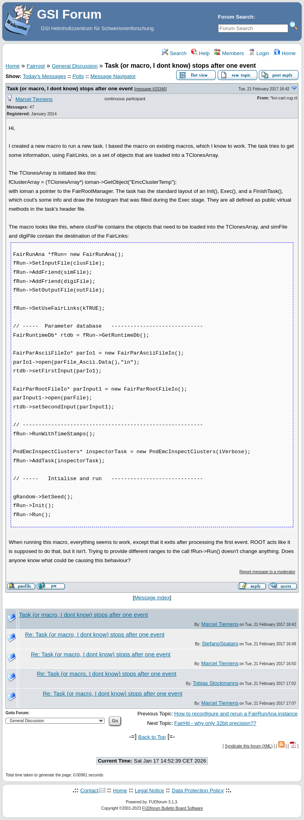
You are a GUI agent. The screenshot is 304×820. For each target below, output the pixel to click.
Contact (89, 790)
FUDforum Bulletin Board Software (172, 808)
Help (200, 53)
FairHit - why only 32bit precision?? (215, 723)
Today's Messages (44, 76)
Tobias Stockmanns (216, 683)
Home (285, 53)
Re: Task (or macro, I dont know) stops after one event (94, 634)
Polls (78, 76)
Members (229, 53)
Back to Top (151, 737)
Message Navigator (113, 76)
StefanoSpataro (220, 643)
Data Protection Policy (198, 790)
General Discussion (75, 66)
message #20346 (150, 89)
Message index (152, 598)
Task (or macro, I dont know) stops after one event (70, 89)
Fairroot (36, 66)
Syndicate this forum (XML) (249, 746)
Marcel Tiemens (34, 99)
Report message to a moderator (267, 572)
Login (259, 53)
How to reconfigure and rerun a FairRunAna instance (236, 714)
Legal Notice (149, 790)
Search (174, 53)
